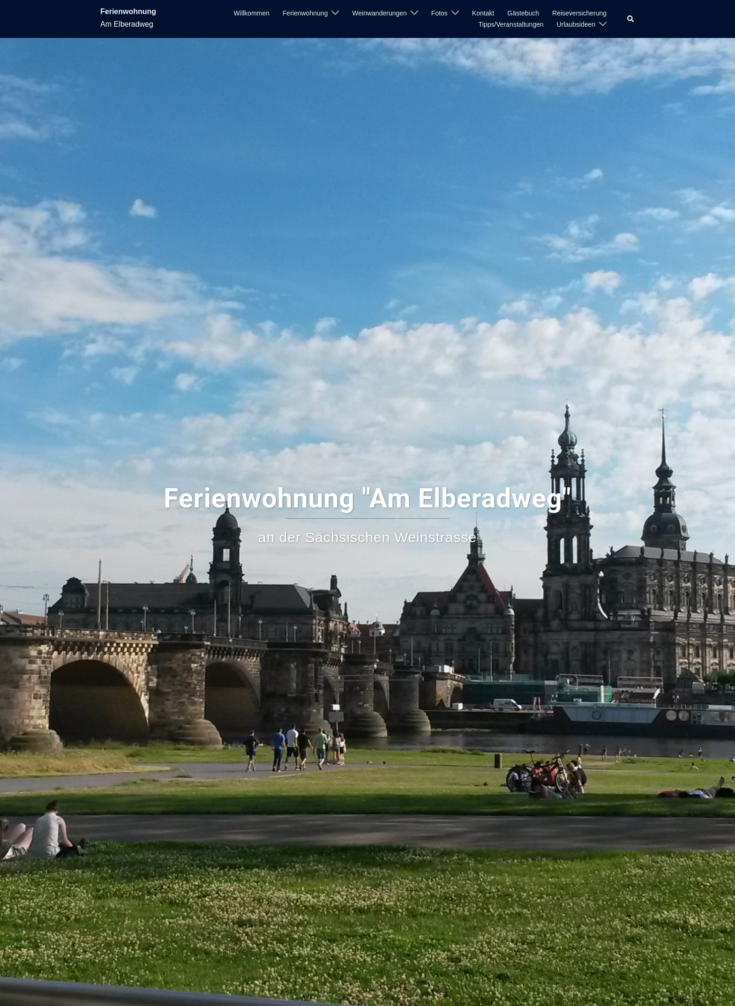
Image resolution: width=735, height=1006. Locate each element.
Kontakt (483, 13)
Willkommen (252, 13)
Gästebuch (523, 13)
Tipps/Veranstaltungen (511, 24)
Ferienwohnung (128, 11)
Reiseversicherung (579, 13)
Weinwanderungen (379, 13)
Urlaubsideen (576, 24)
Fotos (439, 13)
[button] (631, 18)
